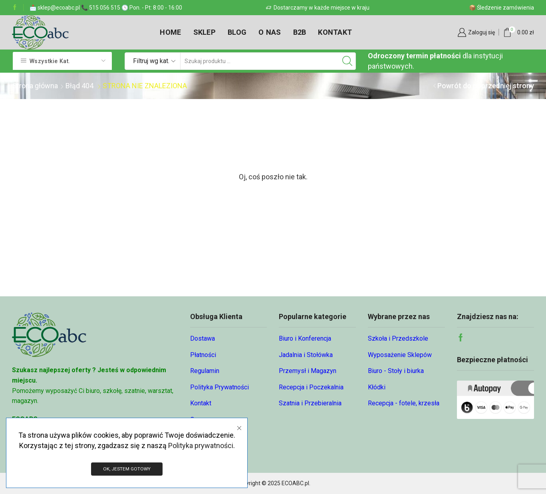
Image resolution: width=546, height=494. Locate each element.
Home (170, 32)
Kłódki (376, 387)
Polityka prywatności (200, 445)
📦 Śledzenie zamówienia (501, 7)
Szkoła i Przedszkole (398, 338)
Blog (237, 32)
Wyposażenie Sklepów (400, 355)
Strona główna (35, 85)
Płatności (203, 355)
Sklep (204, 32)
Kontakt (335, 32)
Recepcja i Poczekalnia (311, 387)
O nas (269, 32)
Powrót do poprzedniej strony (485, 85)
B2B (299, 32)
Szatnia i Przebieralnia (310, 403)
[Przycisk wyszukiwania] (347, 61)
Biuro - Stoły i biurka (396, 371)
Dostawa (202, 338)
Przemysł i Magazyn (307, 371)
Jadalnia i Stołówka (306, 355)
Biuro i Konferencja (305, 338)
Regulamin (204, 371)
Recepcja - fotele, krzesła (403, 403)
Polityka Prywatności (219, 387)
